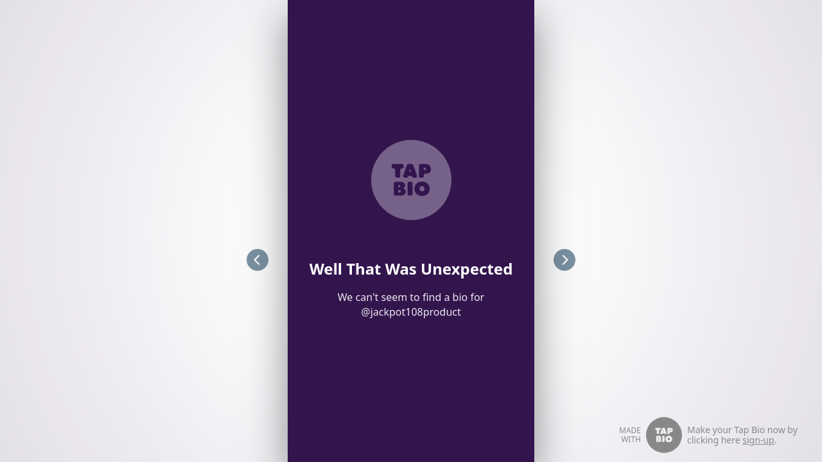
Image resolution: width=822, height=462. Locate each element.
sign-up (758, 440)
